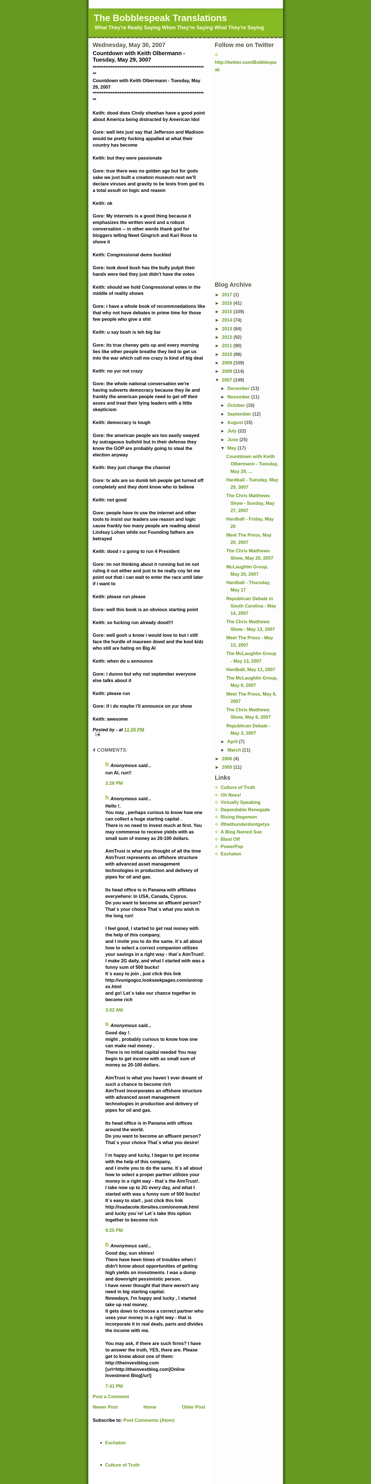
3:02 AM (114, 1009)
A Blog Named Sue (241, 831)
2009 (227, 362)
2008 (227, 371)
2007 (227, 379)
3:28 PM (114, 783)
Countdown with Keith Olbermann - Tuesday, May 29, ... (252, 464)
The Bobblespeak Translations (160, 18)
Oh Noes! (231, 794)
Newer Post (105, 1406)
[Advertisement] (243, 90)
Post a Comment (111, 1396)
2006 (227, 758)
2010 (227, 354)
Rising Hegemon (239, 816)
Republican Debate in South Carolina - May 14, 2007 (251, 606)
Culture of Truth (238, 787)
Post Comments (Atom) (149, 1420)
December (239, 388)
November (239, 396)
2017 (227, 294)
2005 (227, 767)
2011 (227, 345)
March (234, 749)
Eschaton (231, 853)
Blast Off (230, 839)
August (235, 422)
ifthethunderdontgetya (245, 824)
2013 (227, 328)
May (232, 447)
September (239, 413)
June (233, 439)
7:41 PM (114, 1386)
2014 (227, 319)
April (233, 741)
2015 (227, 311)
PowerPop (232, 846)
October (236, 405)
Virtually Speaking (241, 802)
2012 (227, 337)
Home (149, 1406)
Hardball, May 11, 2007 (250, 669)
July (232, 430)
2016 (227, 303)
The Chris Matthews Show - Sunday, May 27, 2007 (250, 503)
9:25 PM (114, 1230)
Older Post (193, 1406)
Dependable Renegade (245, 809)
